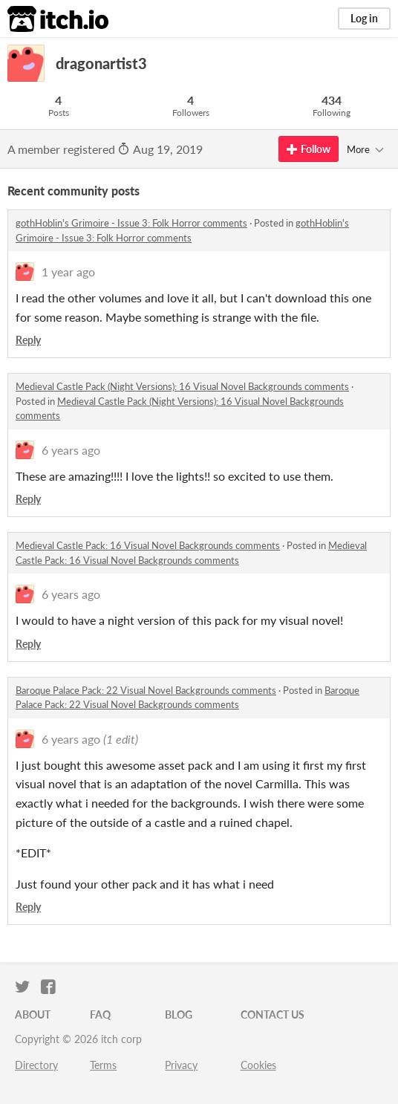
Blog (178, 1014)
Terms (103, 1065)
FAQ (100, 1014)
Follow (308, 149)
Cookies (258, 1065)
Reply (28, 340)
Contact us (272, 1014)
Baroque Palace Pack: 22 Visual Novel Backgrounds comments (146, 690)
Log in (364, 18)
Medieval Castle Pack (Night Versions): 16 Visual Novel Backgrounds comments (182, 386)
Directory (36, 1065)
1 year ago (68, 271)
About (32, 1014)
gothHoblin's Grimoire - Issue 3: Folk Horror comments (131, 223)
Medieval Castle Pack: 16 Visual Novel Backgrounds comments (148, 545)
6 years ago (71, 450)
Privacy (181, 1065)
